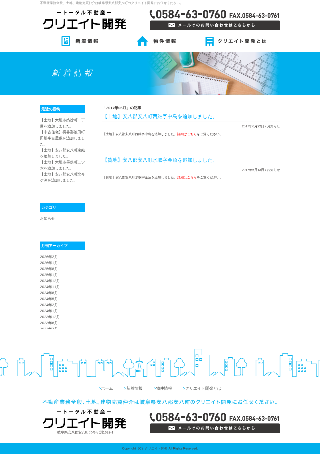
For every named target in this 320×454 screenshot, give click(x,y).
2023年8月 (49, 323)
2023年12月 (50, 317)
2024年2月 (49, 305)
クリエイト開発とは (202, 388)
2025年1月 (49, 275)
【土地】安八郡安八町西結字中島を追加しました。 (160, 116)
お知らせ (273, 126)
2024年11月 (50, 287)
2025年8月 (49, 269)
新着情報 (133, 388)
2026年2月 (49, 257)
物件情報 (163, 388)
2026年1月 (49, 263)
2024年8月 (49, 293)
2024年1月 (49, 311)
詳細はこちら (187, 134)
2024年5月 (49, 299)
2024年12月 (50, 281)
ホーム (106, 388)
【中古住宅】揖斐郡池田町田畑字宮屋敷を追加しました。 (62, 138)
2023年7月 (49, 329)
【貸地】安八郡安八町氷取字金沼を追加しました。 (160, 160)
